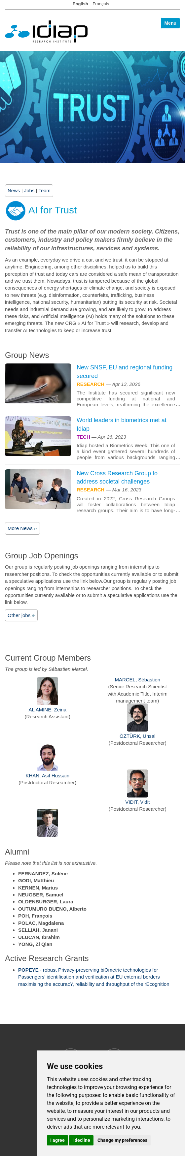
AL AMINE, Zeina (48, 709)
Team (44, 190)
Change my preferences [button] (122, 1140)
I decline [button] (81, 1140)
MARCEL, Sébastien (137, 679)
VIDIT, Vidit (137, 802)
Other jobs (21, 615)
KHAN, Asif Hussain (47, 775)
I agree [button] (57, 1140)
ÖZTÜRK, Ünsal (137, 736)
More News (22, 528)
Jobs (29, 190)
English (80, 3)
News (14, 190)
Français (100, 3)
